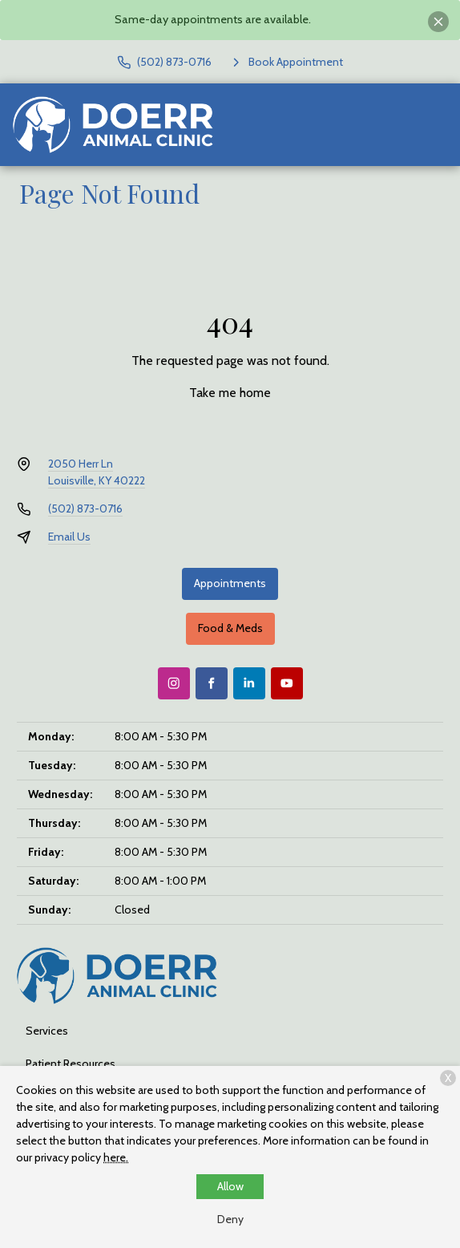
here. (115, 1157)
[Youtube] (287, 683)
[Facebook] (212, 683)
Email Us (69, 536)
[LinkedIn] (249, 683)
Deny (230, 1219)
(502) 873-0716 (85, 508)
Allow (230, 1186)
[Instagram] (174, 683)
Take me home (230, 392)
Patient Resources (70, 1063)
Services (47, 1030)
